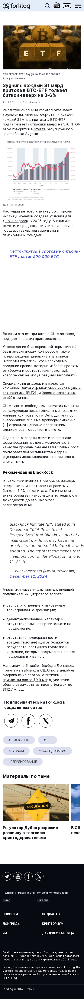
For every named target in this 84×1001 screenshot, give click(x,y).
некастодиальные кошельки (53, 410)
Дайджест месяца (58, 933)
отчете (39, 129)
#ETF (22, 74)
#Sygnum (32, 74)
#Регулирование (14, 78)
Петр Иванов (31, 102)
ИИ (5, 933)
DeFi (48, 415)
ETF (62, 119)
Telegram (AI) (7, 876)
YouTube (17, 876)
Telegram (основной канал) (11, 721)
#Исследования (49, 74)
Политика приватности (19, 892)
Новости (10, 914)
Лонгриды (11, 923)
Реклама (43, 900)
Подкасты (51, 914)
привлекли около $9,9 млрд (27, 680)
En (67, 5)
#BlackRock (10, 74)
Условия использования (53, 892)
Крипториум (53, 923)
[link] (16, 7)
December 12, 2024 (28, 576)
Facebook (28, 721)
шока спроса (16, 221)
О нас (6, 900)
